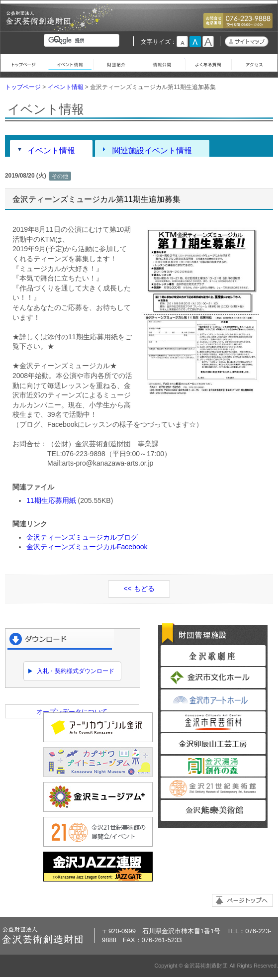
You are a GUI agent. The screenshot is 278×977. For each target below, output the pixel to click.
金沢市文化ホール (213, 677)
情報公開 (162, 63)
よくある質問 (208, 63)
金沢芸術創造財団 (38, 23)
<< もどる (138, 588)
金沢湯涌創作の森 (213, 766)
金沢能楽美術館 (213, 810)
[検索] (83, 40)
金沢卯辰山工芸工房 (213, 743)
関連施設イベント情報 (152, 150)
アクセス (254, 63)
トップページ (23, 63)
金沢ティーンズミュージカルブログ (82, 537)
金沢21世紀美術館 (213, 788)
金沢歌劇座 (213, 655)
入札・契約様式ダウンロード (75, 671)
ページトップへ (242, 900)
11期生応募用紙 (51, 500)
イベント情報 (70, 63)
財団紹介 (116, 63)
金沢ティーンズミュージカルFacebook (86, 547)
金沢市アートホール (213, 699)
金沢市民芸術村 (213, 721)
